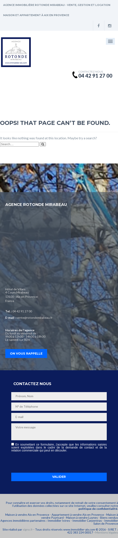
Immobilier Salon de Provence (105, 522)
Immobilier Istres (59, 520)
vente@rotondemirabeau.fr (34, 317)
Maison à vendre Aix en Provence (27, 514)
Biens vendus (109, 517)
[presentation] (43, 462)
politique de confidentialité (98, 508)
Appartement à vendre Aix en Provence (78, 514)
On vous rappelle (26, 353)
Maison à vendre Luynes (82, 517)
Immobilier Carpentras (87, 520)
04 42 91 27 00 (22, 311)
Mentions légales (106, 532)
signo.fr (28, 529)
